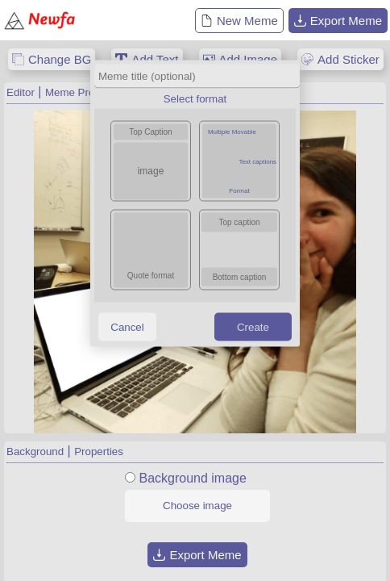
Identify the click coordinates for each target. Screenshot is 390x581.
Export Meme (338, 20)
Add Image (248, 59)
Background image (192, 478)
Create (253, 326)
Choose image (197, 505)
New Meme (239, 20)
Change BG (59, 59)
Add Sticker (348, 59)
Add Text (154, 59)
